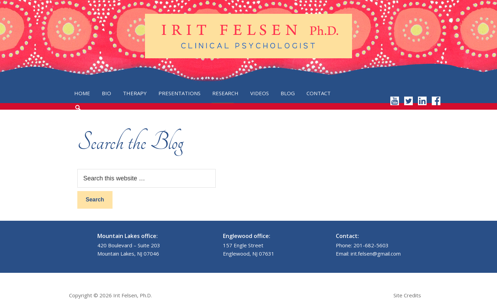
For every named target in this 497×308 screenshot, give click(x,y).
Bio (106, 93)
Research (225, 93)
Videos (259, 93)
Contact (318, 93)
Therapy (135, 93)
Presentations (179, 93)
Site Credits (407, 295)
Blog (288, 93)
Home (82, 93)
